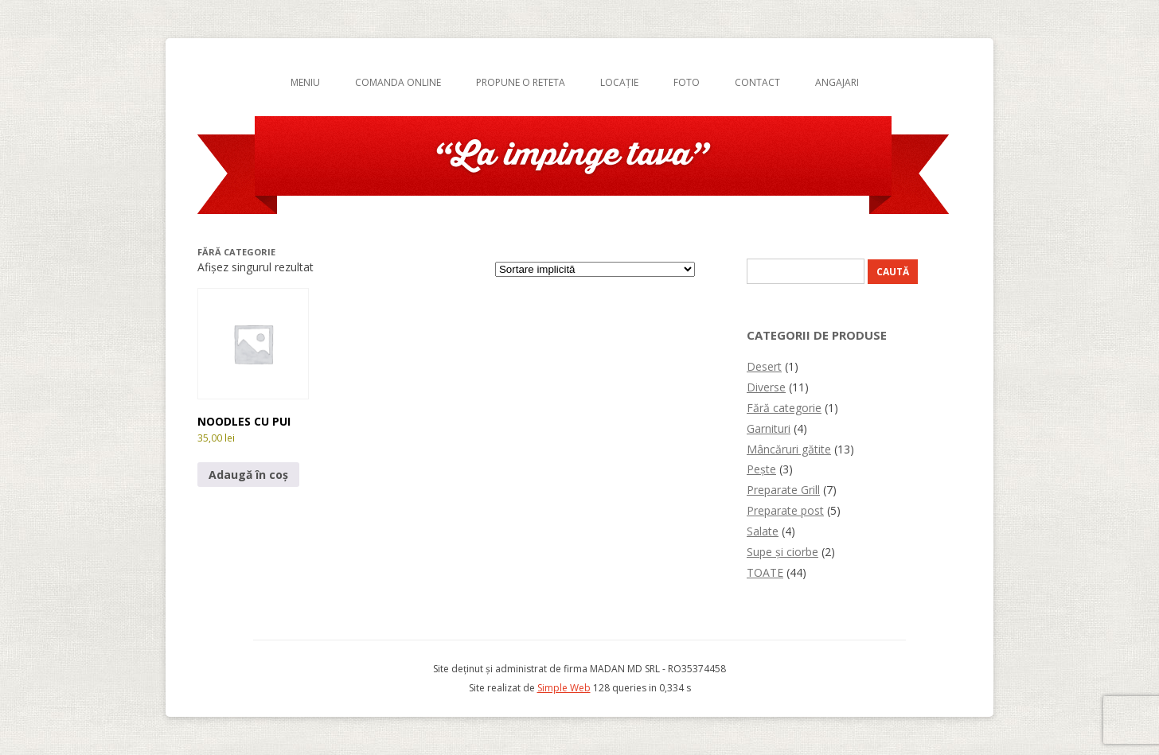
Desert (764, 366)
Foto (686, 82)
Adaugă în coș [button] (248, 474)
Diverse (766, 387)
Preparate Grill (783, 489)
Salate (763, 531)
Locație (619, 82)
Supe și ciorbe (782, 551)
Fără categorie (784, 407)
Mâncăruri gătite (789, 449)
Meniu (305, 82)
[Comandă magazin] (595, 269)
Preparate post (785, 510)
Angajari (837, 82)
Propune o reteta (520, 82)
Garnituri (768, 428)
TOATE (765, 572)
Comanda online (398, 82)
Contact (757, 82)
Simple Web (564, 688)
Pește (761, 469)
